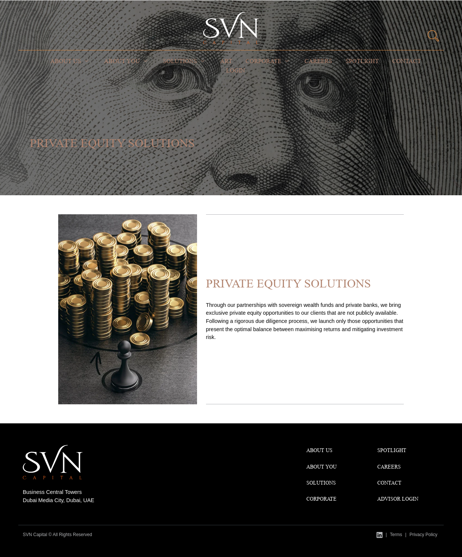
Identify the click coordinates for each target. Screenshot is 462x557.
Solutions (180, 61)
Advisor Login (397, 499)
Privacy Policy (423, 534)
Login (235, 70)
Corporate (263, 61)
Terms (396, 534)
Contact (406, 61)
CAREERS (389, 467)
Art (226, 61)
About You (122, 61)
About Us (65, 61)
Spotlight (362, 61)
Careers (318, 61)
